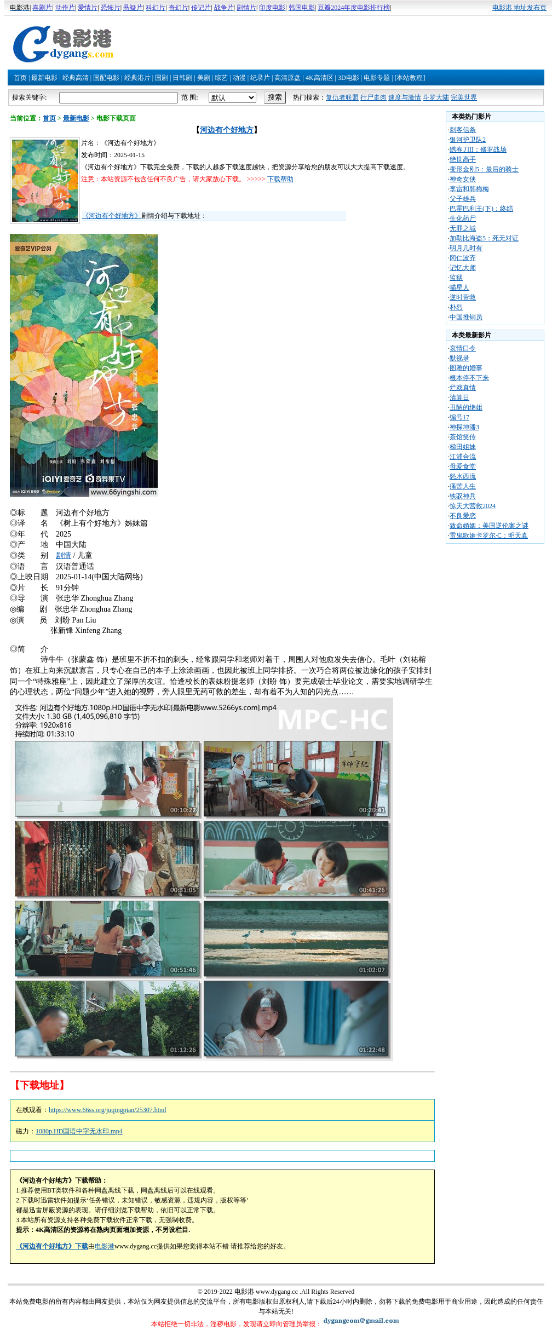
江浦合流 (463, 456)
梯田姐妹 (463, 447)
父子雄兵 (463, 199)
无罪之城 (463, 228)
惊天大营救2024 (473, 506)
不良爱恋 (463, 516)
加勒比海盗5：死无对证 (484, 238)
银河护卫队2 (468, 139)
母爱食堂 (463, 466)
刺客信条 (463, 130)
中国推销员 (466, 317)
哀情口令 (463, 348)
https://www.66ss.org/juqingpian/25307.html (107, 1110)
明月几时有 (466, 248)
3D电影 (348, 78)
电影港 (104, 1246)
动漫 (239, 78)
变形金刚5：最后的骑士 (484, 169)
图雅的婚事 (466, 368)
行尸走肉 (373, 97)
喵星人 (459, 287)
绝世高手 (463, 159)
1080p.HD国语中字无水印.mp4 (79, 1131)
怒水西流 (463, 476)
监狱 (456, 277)
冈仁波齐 (463, 258)
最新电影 (44, 78)
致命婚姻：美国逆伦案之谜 (489, 525)
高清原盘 (287, 78)
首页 (20, 78)
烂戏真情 (463, 387)
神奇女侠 (463, 179)
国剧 (161, 78)
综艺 (221, 78)
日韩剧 (182, 78)
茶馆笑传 (463, 437)
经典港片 (137, 78)
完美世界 (464, 97)
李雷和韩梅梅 (469, 189)
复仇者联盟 (342, 97)
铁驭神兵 (463, 496)
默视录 (459, 358)
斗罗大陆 (436, 97)
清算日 (459, 397)
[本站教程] (409, 78)
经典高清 (75, 78)
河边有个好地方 (227, 130)
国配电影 (106, 78)
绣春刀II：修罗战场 (478, 149)
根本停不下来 (469, 378)
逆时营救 (463, 297)
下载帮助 (280, 179)
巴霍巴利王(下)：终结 (481, 208)
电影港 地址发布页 (519, 7)
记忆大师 (463, 268)
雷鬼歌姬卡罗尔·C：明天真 (489, 535)
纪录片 (260, 78)
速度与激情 (404, 97)
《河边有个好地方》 (111, 216)
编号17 (459, 417)
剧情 (63, 555)
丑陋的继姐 (466, 407)
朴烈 (456, 307)
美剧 (203, 78)
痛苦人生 (463, 486)
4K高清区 (320, 78)
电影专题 (377, 78)
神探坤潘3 (464, 427)
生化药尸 (463, 218)
